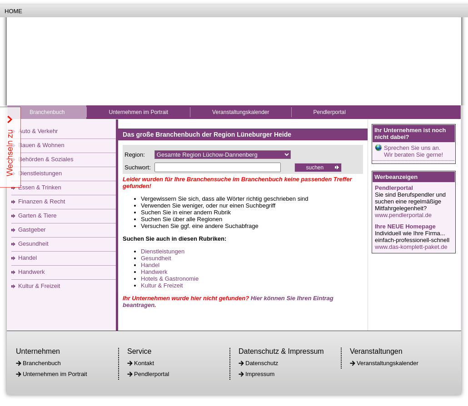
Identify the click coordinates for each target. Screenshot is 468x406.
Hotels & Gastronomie (170, 278)
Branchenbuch (47, 112)
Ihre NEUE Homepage (405, 226)
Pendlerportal (330, 112)
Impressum (259, 374)
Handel (27, 257)
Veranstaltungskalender (240, 112)
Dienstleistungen (40, 173)
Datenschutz (261, 363)
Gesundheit (33, 243)
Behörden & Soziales (45, 159)
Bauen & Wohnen (41, 145)
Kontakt (144, 363)
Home (13, 11)
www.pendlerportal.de (403, 215)
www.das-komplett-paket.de (411, 246)
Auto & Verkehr (38, 131)
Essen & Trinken (39, 187)
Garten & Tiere (37, 215)
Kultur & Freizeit (39, 285)
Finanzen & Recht (41, 201)
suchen (315, 167)
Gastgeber (32, 229)
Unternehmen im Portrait (138, 112)
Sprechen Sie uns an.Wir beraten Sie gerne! (413, 151)
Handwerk (31, 271)
